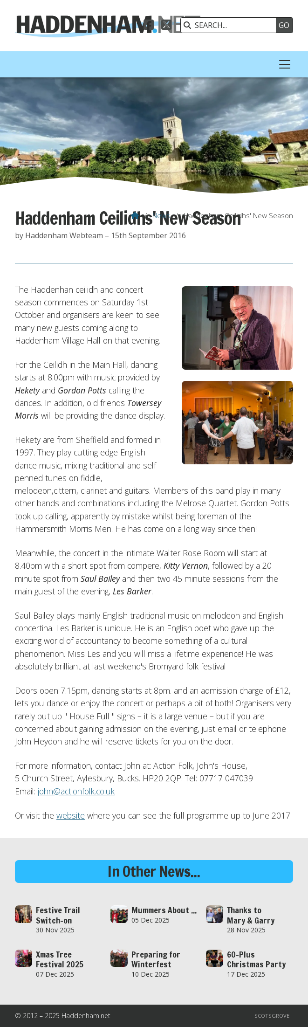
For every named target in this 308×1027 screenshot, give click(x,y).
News (161, 215)
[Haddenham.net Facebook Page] (149, 26)
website (70, 815)
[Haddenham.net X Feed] (166, 26)
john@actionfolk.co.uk (76, 791)
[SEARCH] (230, 25)
